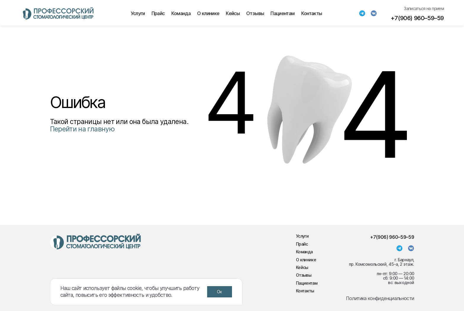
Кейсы (233, 13)
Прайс (158, 13)
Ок (219, 291)
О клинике (208, 13)
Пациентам (282, 13)
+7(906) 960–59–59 (417, 18)
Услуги (138, 13)
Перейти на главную (82, 129)
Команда (181, 13)
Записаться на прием (424, 8)
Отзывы (255, 13)
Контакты (311, 13)
